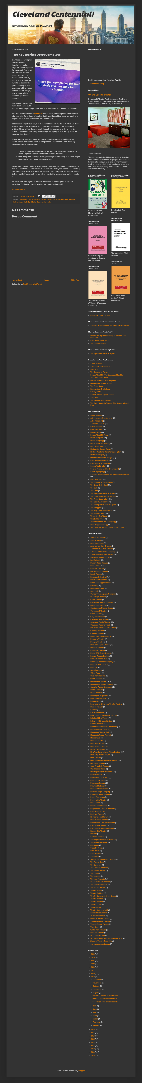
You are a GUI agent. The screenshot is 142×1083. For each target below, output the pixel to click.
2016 (93, 1036)
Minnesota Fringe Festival (100, 735)
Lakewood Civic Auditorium (101, 721)
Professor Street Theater (100, 794)
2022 (93, 967)
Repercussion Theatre (99, 820)
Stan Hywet (94, 851)
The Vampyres (96, 508)
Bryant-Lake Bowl (97, 588)
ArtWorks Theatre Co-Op (100, 557)
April (95, 1016)
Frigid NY (94, 667)
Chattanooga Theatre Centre (101, 608)
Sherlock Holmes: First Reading (105, 995)
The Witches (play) (97, 513)
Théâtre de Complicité (99, 910)
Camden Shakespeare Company (103, 594)
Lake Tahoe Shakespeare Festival (103, 715)
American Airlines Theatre (100, 546)
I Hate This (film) (96, 438)
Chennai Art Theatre (98, 611)
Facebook (38, 114)
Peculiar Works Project (99, 777)
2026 (93, 954)
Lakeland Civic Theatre (99, 718)
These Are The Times (98, 516)
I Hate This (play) (97, 441)
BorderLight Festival (98, 577)
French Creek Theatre (98, 665)
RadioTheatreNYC (97, 811)
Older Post (75, 280)
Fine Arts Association (98, 659)
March (95, 1019)
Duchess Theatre (97, 648)
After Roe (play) (96, 421)
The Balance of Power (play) (101, 482)
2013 (93, 1046)
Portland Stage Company (100, 792)
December (97, 980)
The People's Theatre (98, 885)
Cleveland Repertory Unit (100, 625)
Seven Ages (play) (97, 472)
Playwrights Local (97, 786)
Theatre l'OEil (95, 904)
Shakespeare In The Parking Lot (103, 839)
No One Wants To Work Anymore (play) (105, 452)
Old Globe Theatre (97, 763)
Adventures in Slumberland (101, 418)
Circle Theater (96, 614)
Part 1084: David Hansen (100, 315)
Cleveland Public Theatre (100, 622)
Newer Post (17, 280)
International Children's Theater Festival (106, 704)
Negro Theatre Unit (97, 749)
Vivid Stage (94, 927)
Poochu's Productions (99, 789)
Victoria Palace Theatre (99, 924)
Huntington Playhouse (99, 696)
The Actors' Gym (97, 862)
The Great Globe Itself (99, 378)
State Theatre (95, 854)
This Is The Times (97, 519)
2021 (93, 970)
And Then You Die (97, 424)
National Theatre (96, 741)
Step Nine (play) (96, 479)
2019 (93, 977)
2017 (93, 1033)
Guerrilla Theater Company (101, 687)
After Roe (94, 369)
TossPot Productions (98, 913)
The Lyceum (95, 876)
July (95, 1006)
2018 (93, 1029)
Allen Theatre (95, 540)
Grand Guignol (96, 679)
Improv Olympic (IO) (98, 698)
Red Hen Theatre (97, 814)
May (95, 1012)
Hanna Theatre (96, 693)
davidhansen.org (97, 84)
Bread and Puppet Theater (100, 583)
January (96, 1025)
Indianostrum (95, 701)
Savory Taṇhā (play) (98, 466)
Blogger (81, 1071)
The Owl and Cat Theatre (100, 882)
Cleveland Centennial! (53, 14)
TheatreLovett (95, 907)
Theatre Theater (96, 902)
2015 (93, 1039)
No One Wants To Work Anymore (103, 380)
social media (46, 202)
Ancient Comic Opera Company (102, 552)
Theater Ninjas (96, 890)
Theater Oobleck (96, 893)
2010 (93, 1055)
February (97, 1022)
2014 (93, 1042)
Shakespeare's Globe (98, 842)
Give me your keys (97, 676)
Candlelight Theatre (98, 597)
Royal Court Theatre (98, 825)
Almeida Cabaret (97, 543)
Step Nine (94, 398)
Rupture (93, 834)
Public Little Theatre (98, 800)
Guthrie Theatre (96, 690)
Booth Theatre (96, 574)
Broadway (94, 585)
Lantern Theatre (96, 724)
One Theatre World (97, 769)
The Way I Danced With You (101, 510)
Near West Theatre (97, 744)
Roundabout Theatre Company (102, 823)
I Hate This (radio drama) (100, 443)
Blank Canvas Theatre (99, 571)
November (97, 983)
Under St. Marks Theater (100, 919)
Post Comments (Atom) (32, 284)
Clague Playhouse (97, 616)
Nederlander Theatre (98, 746)
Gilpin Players (96, 673)
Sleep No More (96, 848)
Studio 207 (94, 857)
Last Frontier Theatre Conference (103, 727)
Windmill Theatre (97, 933)
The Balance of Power (99, 372)
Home (46, 280)
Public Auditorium (97, 797)
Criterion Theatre (97, 634)
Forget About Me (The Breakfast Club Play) (107, 375)
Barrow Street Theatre (99, 563)
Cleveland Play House (99, 619)
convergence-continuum (100, 944)
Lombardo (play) (96, 446)
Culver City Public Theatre (100, 636)
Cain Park (94, 591)
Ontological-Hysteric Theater (101, 772)
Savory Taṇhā (95, 392)
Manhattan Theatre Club (99, 732)
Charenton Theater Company (101, 602)
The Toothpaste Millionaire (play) (103, 505)
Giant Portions (96, 670)
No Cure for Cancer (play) (100, 449)
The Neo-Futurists (97, 879)
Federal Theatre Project (99, 656)
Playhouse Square (97, 783)
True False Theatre (97, 916)
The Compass (95, 865)
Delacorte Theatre (97, 639)
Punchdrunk (95, 803)
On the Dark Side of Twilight (101, 383)
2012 (93, 1049)
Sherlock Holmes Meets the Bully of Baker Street (109, 326)
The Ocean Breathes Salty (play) (103, 496)
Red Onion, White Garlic (99, 340)
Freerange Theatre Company (101, 662)
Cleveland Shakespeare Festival (103, 628)
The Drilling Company (99, 868)
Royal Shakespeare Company (102, 828)
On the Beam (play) (98, 455)
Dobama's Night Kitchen (100, 645)
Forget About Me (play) (99, 435)
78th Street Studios (98, 537)
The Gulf (93, 488)
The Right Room (96, 386)
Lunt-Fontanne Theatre (99, 729)
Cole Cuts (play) (96, 429)
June (95, 1009)
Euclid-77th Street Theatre (100, 653)
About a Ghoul (96, 364)
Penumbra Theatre (97, 780)
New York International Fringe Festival (105, 752)
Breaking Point (96, 427)
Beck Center (95, 566)
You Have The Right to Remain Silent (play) (107, 527)
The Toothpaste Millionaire (100, 400)
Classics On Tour (25, 199)
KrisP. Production (97, 713)
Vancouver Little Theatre (100, 921)
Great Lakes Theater (39, 199)
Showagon (94, 845)
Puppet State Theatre (98, 806)
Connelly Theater (97, 631)
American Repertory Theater (101, 549)
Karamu (93, 710)
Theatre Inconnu (96, 899)
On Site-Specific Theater (99, 95)
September (97, 989)
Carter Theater (96, 600)
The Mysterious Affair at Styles (102, 353)
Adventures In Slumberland (101, 367)
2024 (93, 961)
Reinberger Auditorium (99, 817)
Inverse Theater (96, 707)
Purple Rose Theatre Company (102, 808)
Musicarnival (95, 738)
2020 (93, 973)
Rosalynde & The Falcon (100, 389)
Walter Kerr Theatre (98, 930)
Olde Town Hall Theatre (99, 766)
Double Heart (95, 432)
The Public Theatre (97, 888)
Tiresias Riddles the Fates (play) (103, 522)
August (96, 993)
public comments (62, 199)
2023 (93, 964)
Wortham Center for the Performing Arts (106, 938)
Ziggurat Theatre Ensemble (101, 941)
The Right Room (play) (99, 499)
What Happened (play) (99, 525)
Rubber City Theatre (98, 831)
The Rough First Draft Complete (105, 1002)
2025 (93, 957)
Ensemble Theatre (97, 650)
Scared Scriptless (97, 837)
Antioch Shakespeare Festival (102, 554)
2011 (93, 1052)
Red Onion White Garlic (99, 460)
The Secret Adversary (98, 343)
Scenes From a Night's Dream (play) (104, 469)
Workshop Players (97, 935)
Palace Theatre (96, 775)
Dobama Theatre (96, 642)
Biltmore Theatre (97, 569)
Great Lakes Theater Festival (101, 684)
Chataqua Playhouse (98, 605)
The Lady (94, 491)
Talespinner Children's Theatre (102, 859)
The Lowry (94, 873)
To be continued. (19, 189)
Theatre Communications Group (103, 896)
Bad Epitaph (95, 560)
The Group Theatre (97, 870)
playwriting (51, 199)
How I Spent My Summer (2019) (104, 999)
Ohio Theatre (95, 758)
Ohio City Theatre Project (100, 755)
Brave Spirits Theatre (98, 580)
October (96, 986)
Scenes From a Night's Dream (102, 395)
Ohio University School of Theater (103, 760)
